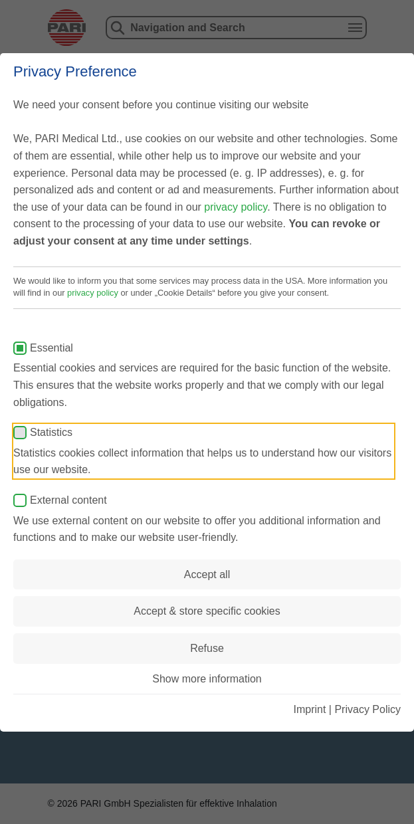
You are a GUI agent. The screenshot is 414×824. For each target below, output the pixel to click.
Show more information (207, 678)
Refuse (207, 648)
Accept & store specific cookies (207, 611)
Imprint (309, 709)
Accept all (207, 574)
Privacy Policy (367, 709)
